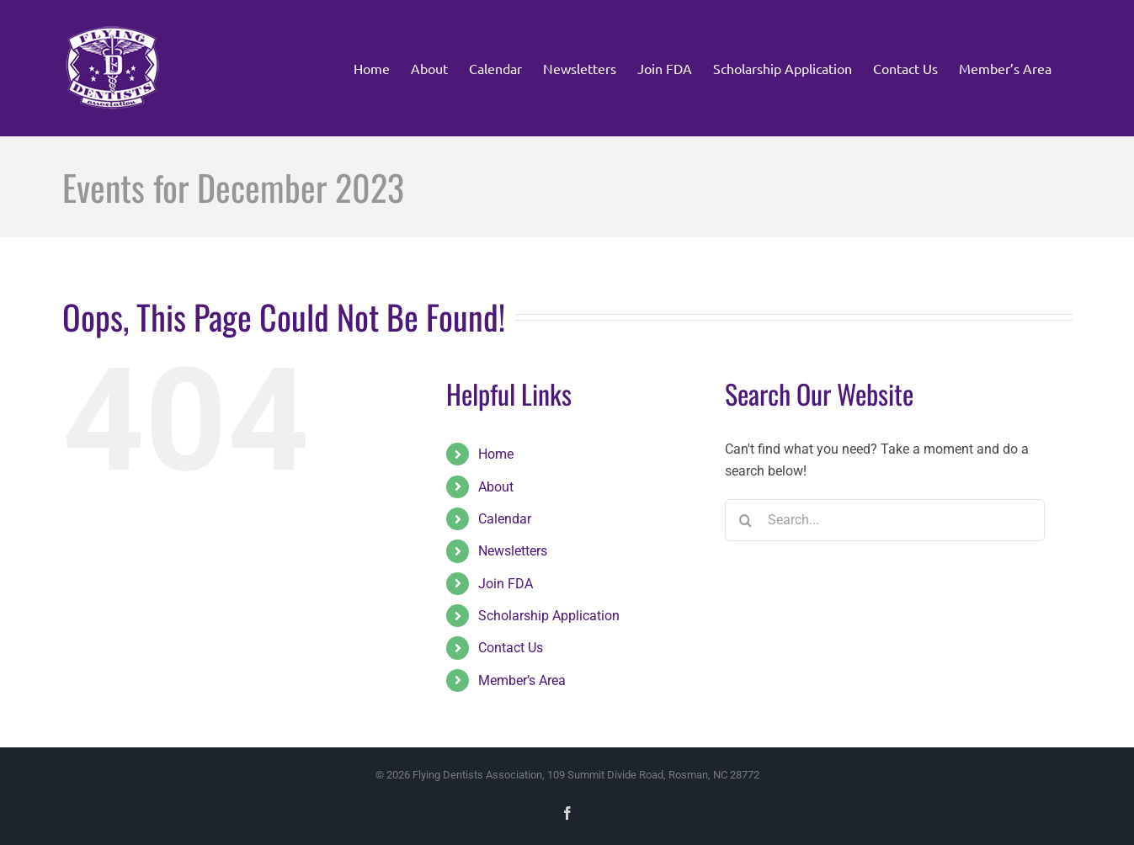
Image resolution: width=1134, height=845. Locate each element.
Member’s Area (522, 680)
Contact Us (510, 648)
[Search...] (885, 520)
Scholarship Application (549, 616)
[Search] (746, 520)
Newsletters (512, 551)
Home (496, 454)
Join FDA (505, 584)
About (496, 487)
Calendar (504, 519)
